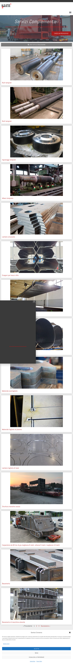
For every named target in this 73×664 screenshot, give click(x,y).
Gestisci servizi (6, 643)
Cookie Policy (32, 661)
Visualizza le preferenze (36, 657)
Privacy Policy (39, 661)
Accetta (36, 648)
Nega (36, 653)
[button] (70, 632)
